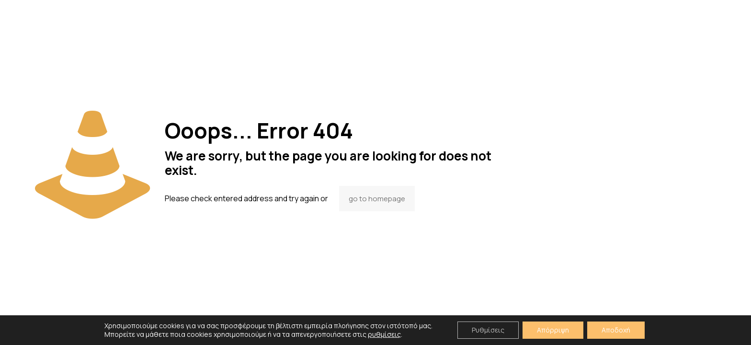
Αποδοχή (616, 329)
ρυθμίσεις (384, 334)
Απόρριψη (553, 329)
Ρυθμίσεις (488, 329)
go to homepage (377, 199)
